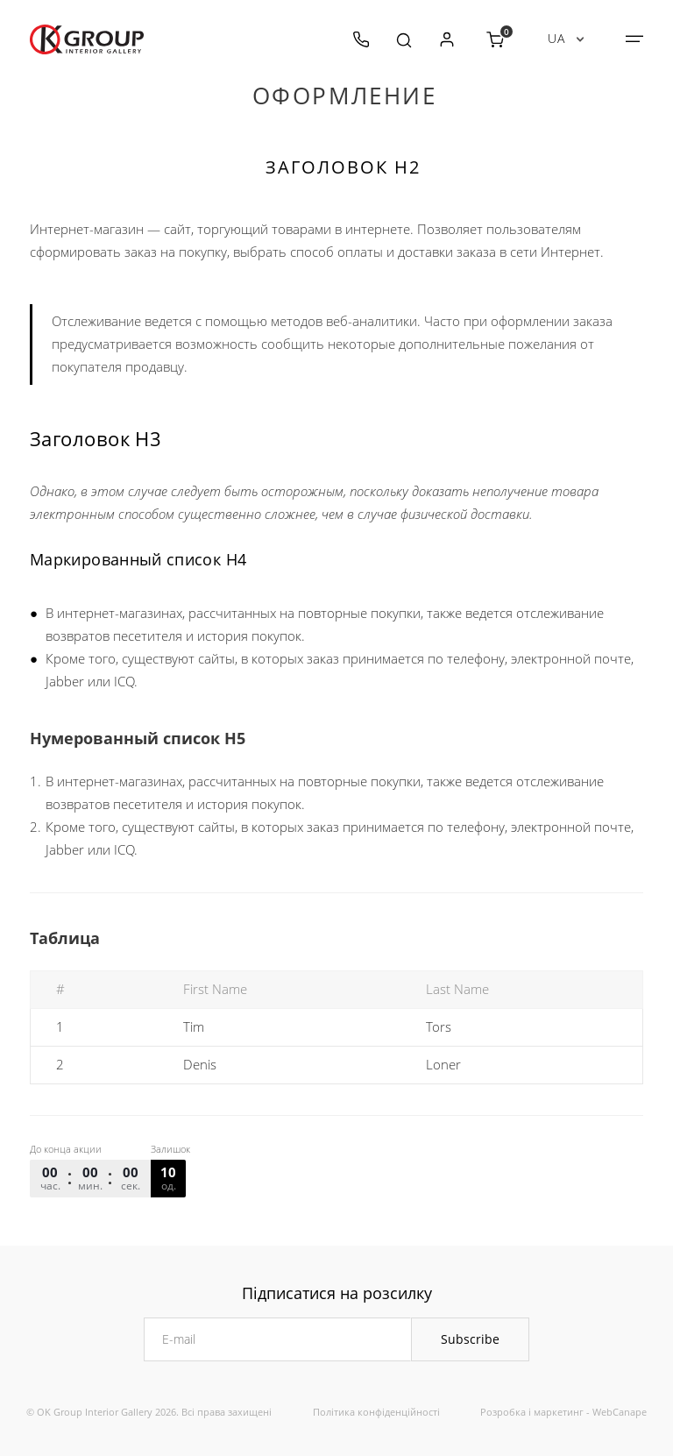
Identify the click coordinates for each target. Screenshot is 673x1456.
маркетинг (559, 1411)
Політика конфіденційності (376, 1411)
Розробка (503, 1411)
